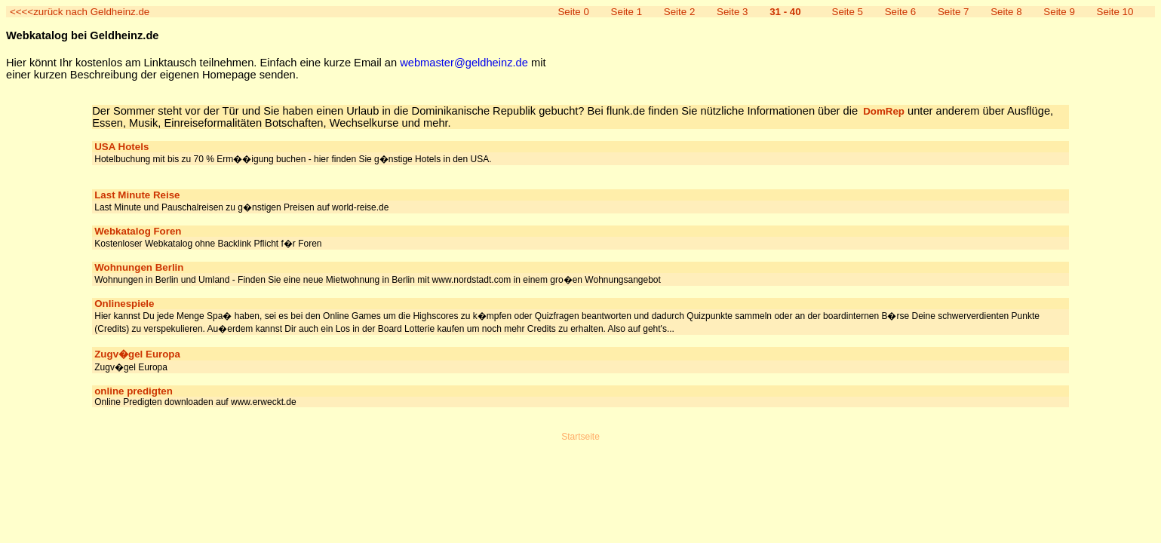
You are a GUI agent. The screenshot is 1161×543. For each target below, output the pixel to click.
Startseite (580, 436)
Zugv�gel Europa (137, 354)
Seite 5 (848, 11)
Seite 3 (732, 11)
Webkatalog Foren (137, 231)
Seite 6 (901, 11)
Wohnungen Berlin (138, 267)
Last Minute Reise (137, 195)
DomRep (884, 111)
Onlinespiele (124, 303)
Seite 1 (627, 11)
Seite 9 (1059, 11)
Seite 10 (1115, 11)
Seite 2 (680, 11)
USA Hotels (121, 146)
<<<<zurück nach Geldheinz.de (79, 11)
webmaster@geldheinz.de (464, 63)
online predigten (133, 391)
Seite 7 (953, 11)
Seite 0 (573, 11)
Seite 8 (1006, 11)
